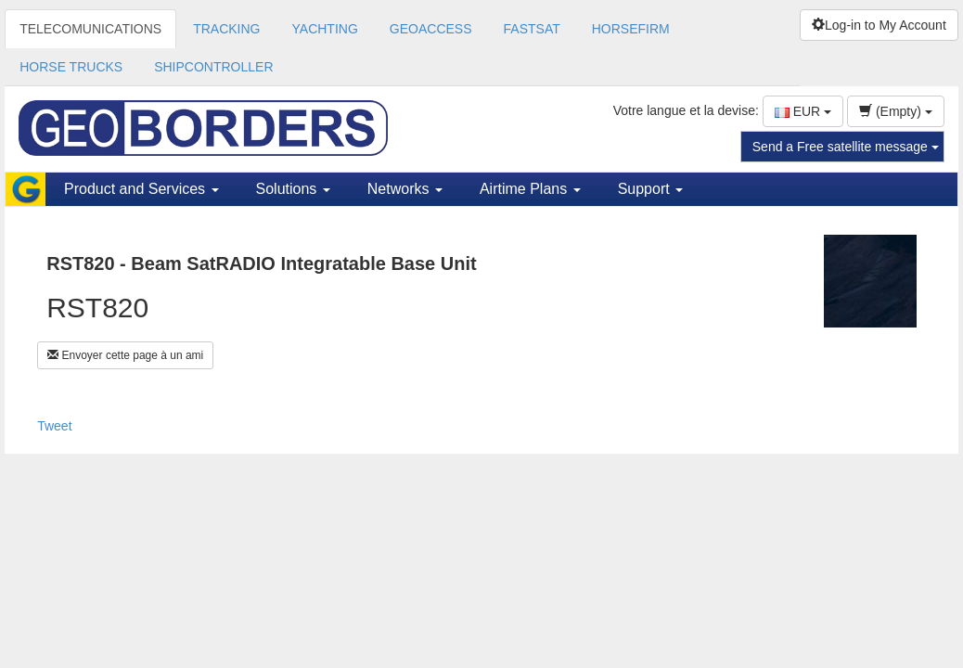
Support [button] (650, 189)
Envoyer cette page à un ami (125, 355)
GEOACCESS (431, 28)
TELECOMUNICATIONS (90, 28)
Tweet (54, 425)
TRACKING (226, 28)
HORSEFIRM (631, 28)
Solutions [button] (293, 189)
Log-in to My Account (879, 25)
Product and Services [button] (141, 189)
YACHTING (325, 28)
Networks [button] (405, 189)
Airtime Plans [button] (530, 189)
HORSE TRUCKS (70, 66)
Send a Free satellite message (845, 146)
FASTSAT (532, 28)
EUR (803, 111)
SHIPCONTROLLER (213, 66)
